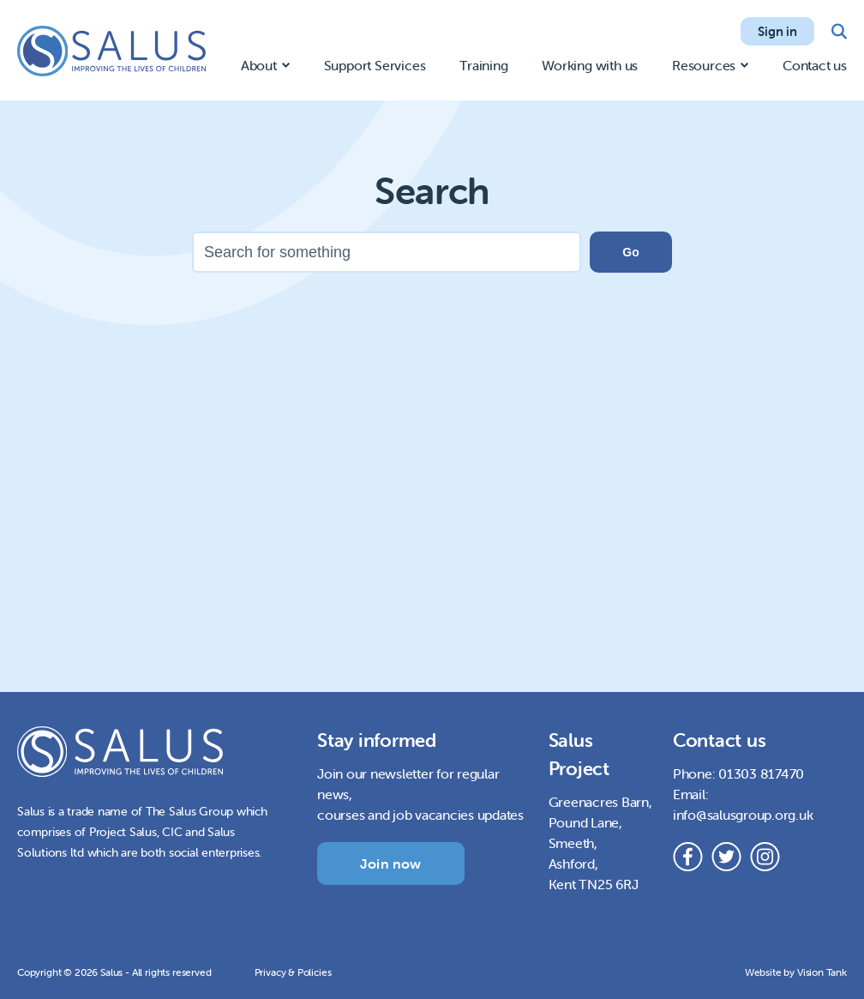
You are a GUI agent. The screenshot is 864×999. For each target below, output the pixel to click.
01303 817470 (761, 773)
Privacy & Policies (293, 972)
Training (483, 65)
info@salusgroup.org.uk (743, 814)
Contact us (815, 65)
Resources (703, 65)
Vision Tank (822, 972)
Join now (391, 863)
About (259, 65)
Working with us (590, 65)
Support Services (375, 65)
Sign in (777, 31)
